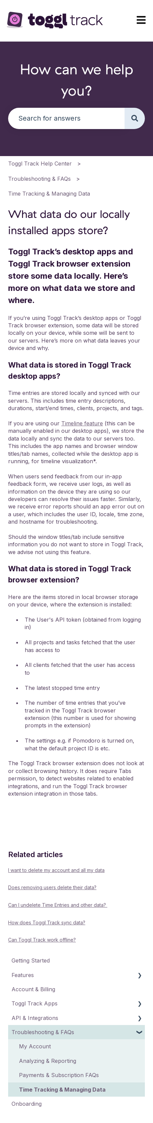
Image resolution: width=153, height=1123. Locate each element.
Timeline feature (82, 423)
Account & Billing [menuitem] (33, 989)
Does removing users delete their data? (52, 887)
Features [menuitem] (23, 975)
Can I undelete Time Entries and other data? (57, 905)
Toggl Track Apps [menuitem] (35, 1003)
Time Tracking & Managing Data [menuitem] (62, 1089)
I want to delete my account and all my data (56, 870)
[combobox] (66, 118)
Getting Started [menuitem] (31, 960)
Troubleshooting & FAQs (39, 178)
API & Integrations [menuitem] (35, 1018)
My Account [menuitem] (35, 1046)
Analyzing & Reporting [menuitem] (47, 1060)
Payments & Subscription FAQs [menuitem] (59, 1075)
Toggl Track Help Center (40, 163)
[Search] (135, 118)
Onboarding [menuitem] (27, 1103)
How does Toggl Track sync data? (46, 922)
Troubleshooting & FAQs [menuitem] (43, 1032)
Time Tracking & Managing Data (49, 193)
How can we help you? (76, 79)
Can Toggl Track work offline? (42, 940)
